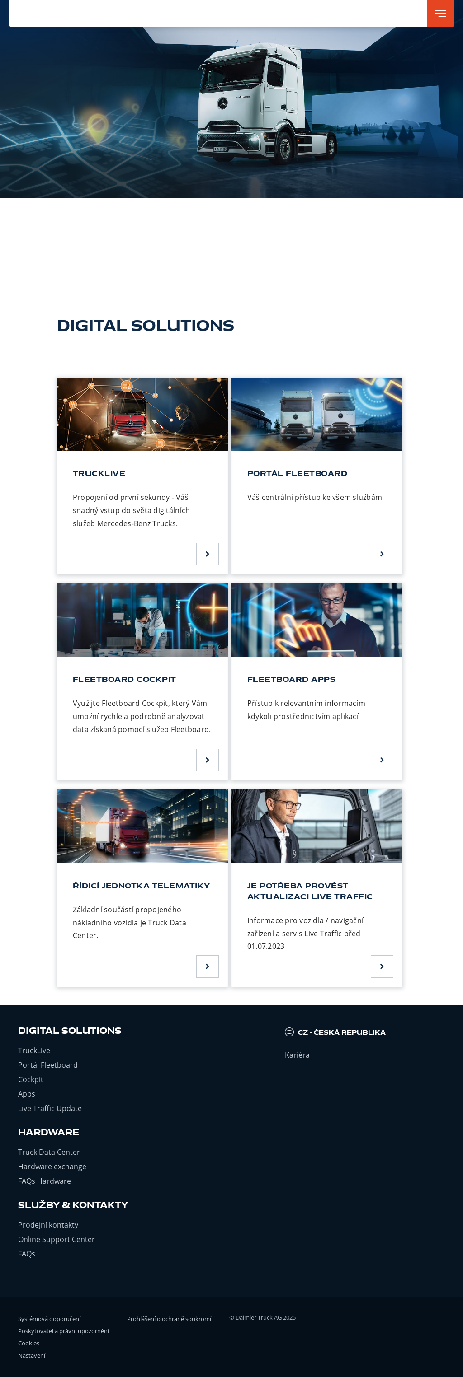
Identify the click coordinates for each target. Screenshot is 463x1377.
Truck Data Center (49, 1152)
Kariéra (297, 1055)
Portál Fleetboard (48, 1065)
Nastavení (31, 1355)
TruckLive (34, 1050)
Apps (26, 1094)
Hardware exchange (52, 1167)
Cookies (28, 1343)
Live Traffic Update (50, 1108)
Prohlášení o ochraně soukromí (169, 1319)
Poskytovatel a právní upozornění (63, 1331)
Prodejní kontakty (48, 1225)
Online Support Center (56, 1239)
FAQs (26, 1254)
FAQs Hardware (44, 1181)
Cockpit (30, 1079)
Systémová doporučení (49, 1319)
